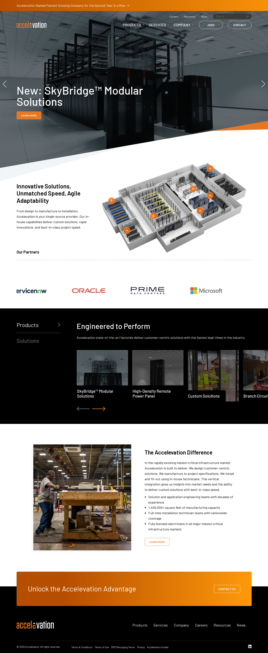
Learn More (29, 115)
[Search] (232, 16)
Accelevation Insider (158, 647)
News (204, 16)
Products (132, 25)
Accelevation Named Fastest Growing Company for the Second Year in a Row (73, 5)
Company (182, 25)
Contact (239, 25)
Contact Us (227, 589)
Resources (190, 16)
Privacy (141, 647)
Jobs (211, 25)
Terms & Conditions (81, 647)
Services (157, 25)
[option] (134, 84)
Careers (173, 16)
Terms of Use (102, 647)
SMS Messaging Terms (123, 647)
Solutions (28, 340)
